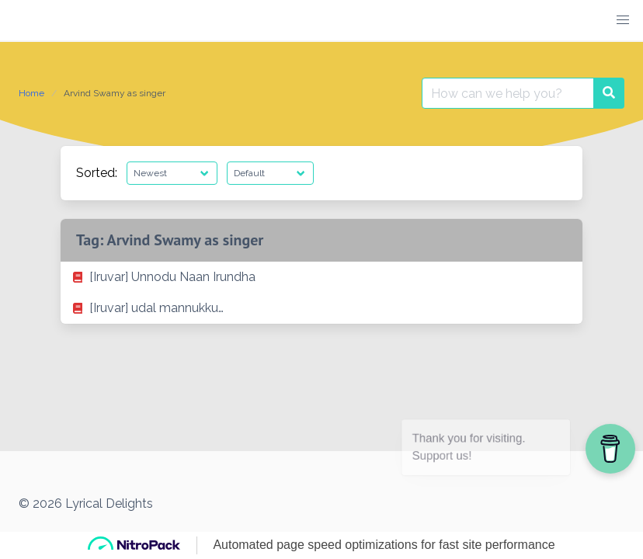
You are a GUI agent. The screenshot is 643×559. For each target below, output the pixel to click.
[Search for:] (508, 93)
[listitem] (321, 277)
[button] (623, 20)
